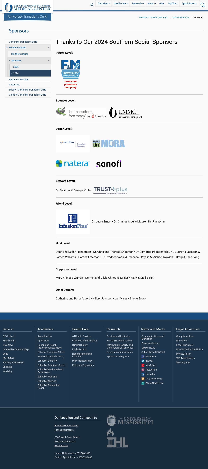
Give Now (8, 343)
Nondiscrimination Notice (189, 347)
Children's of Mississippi (84, 338)
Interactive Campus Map (16, 347)
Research (137, 4)
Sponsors (16, 58)
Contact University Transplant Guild (27, 92)
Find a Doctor (79, 347)
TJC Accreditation (185, 356)
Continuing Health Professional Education (50, 344)
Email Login (9, 338)
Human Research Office (119, 338)
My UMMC (8, 356)
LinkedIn (148, 372)
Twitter (147, 359)
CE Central (8, 334)
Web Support (183, 360)
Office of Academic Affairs (51, 350)
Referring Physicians (83, 363)
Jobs (5, 352)
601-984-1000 (83, 451)
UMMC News (148, 345)
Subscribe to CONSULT (153, 350)
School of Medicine (47, 374)
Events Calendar (150, 341)
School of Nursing (47, 379)
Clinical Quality (80, 343)
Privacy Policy (183, 352)
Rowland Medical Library (51, 354)
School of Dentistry (47, 359)
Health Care (120, 4)
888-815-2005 (85, 455)
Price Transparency (82, 359)
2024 (16, 71)
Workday (7, 369)
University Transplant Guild (27, 16)
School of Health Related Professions (50, 369)
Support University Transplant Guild (27, 87)
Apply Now (43, 338)
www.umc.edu (61, 443)
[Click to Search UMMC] (203, 5)
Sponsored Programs (118, 354)
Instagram (149, 367)
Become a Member (18, 77)
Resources (14, 82)
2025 (16, 64)
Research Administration (120, 350)
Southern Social (180, 15)
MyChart (172, 4)
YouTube (148, 363)
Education (102, 4)
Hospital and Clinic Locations (82, 353)
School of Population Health (49, 384)
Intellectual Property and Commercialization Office (120, 344)
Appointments (189, 4)
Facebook (149, 354)
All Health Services (81, 334)
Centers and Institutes (118, 334)
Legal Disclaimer (184, 343)
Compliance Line (185, 334)
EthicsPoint (182, 338)
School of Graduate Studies (52, 363)
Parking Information (13, 360)
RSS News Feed (152, 376)
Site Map (7, 365)
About (150, 4)
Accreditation (45, 334)
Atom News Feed (153, 381)
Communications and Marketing (153, 335)
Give (161, 4)
